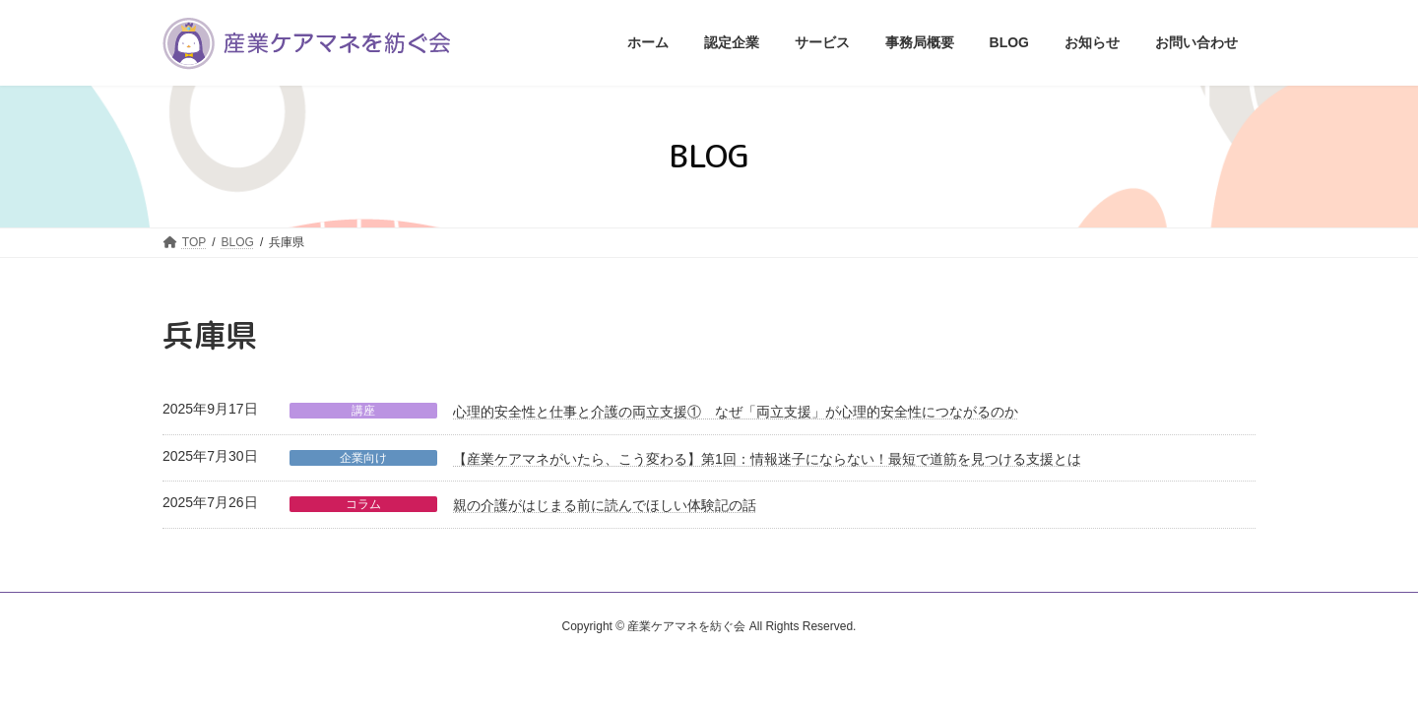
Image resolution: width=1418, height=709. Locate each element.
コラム (363, 504)
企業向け (363, 458)
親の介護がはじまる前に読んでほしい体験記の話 (604, 505)
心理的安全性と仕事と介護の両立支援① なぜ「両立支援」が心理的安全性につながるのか (735, 411)
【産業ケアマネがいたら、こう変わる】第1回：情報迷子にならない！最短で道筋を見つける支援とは (767, 459)
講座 (363, 411)
